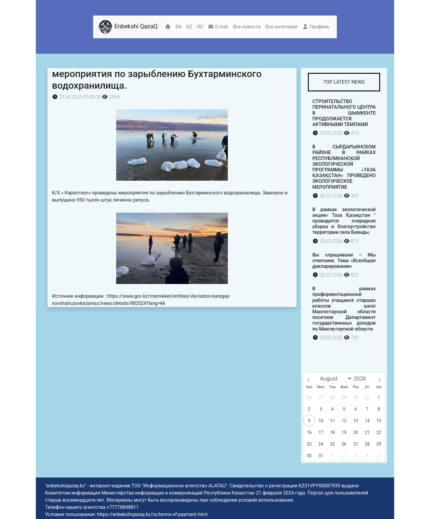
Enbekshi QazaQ (128, 26)
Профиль (316, 27)
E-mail (218, 27)
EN (179, 27)
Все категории (281, 27)
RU (200, 27)
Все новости (247, 27)
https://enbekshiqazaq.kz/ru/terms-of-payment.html (152, 514)
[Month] (334, 378)
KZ (189, 27)
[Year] (361, 378)
